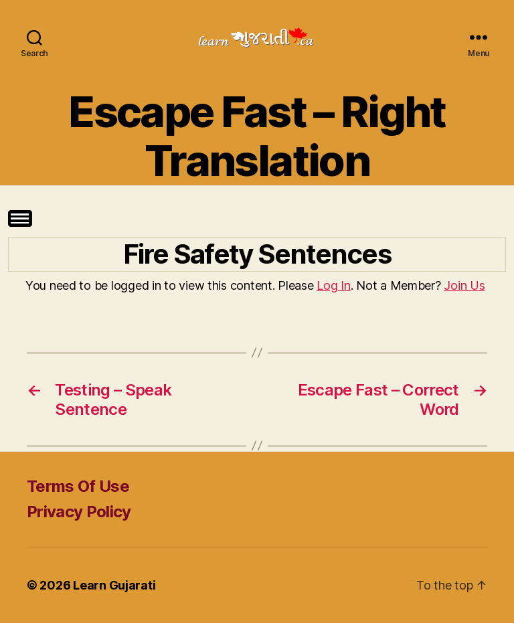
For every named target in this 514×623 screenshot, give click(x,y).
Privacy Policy (79, 511)
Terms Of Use (78, 486)
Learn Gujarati (114, 585)
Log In (333, 285)
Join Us (464, 285)
